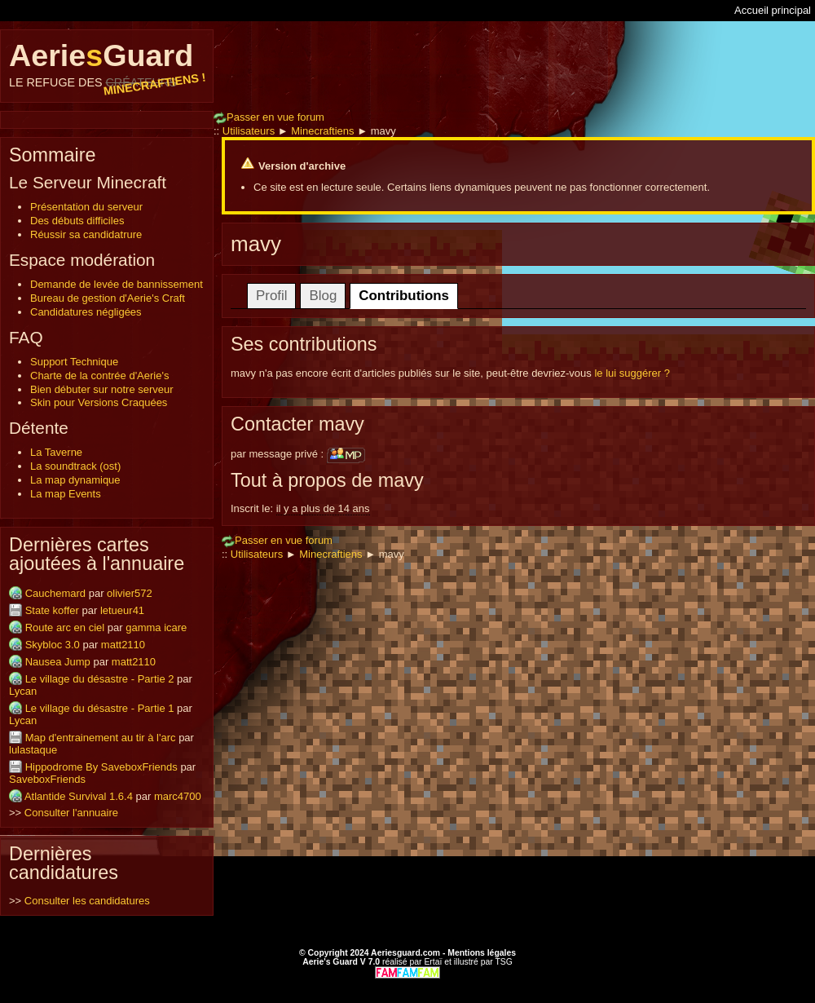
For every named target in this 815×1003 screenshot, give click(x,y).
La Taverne (56, 452)
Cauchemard (55, 593)
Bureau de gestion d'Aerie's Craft (107, 298)
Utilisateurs (248, 131)
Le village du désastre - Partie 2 (99, 679)
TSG (503, 961)
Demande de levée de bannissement (116, 284)
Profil (271, 295)
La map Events (65, 494)
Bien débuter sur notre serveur (102, 389)
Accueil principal (772, 10)
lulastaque (33, 750)
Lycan (23, 691)
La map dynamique (75, 480)
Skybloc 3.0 (52, 644)
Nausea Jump (57, 662)
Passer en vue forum (269, 117)
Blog (323, 295)
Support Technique (74, 362)
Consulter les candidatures (87, 901)
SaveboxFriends (47, 779)
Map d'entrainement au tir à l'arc (100, 737)
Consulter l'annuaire (71, 812)
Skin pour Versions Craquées (98, 402)
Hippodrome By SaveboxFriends (101, 767)
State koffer (52, 610)
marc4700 (177, 796)
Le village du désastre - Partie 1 (99, 708)
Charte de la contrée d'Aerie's (99, 375)
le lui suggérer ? (632, 373)
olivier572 (129, 593)
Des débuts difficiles (77, 220)
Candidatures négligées (86, 312)
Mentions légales (481, 952)
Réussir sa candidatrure (86, 234)
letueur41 (122, 610)
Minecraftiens (322, 131)
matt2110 (123, 644)
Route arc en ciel (65, 627)
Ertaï (433, 961)
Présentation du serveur (86, 207)
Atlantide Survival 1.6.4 (78, 796)
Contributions (404, 295)
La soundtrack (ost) (75, 466)
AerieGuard (107, 63)
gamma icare (156, 627)
